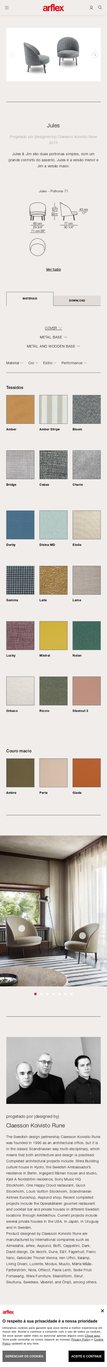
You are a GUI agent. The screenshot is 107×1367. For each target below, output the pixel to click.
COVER (51, 328)
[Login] (91, 7)
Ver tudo (53, 269)
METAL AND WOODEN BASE (51, 346)
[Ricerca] (100, 7)
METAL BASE (51, 337)
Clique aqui (92, 1335)
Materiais (30, 298)
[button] (95, 54)
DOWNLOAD (77, 300)
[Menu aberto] (7, 7)
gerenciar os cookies (24, 1356)
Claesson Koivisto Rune (77, 136)
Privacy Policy (80, 1339)
